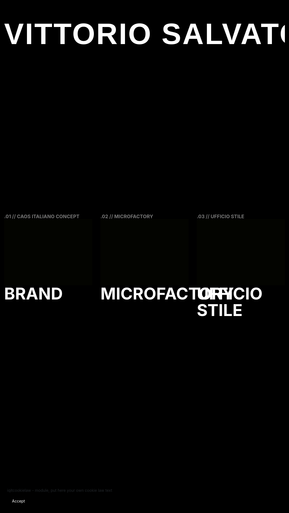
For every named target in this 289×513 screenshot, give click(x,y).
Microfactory (167, 293)
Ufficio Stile (230, 302)
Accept (18, 501)
